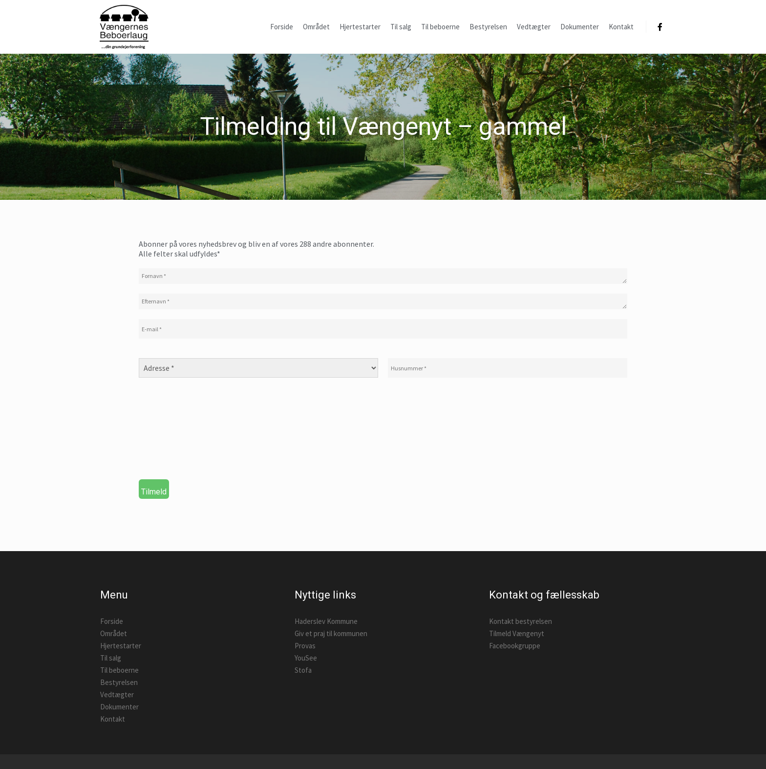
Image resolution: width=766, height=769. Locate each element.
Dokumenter (119, 706)
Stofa (303, 670)
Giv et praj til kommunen (331, 633)
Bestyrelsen (119, 682)
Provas (305, 645)
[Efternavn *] (383, 301)
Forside (111, 621)
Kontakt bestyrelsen (520, 621)
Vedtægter (117, 694)
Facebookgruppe (514, 645)
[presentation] (179, 432)
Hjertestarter (120, 645)
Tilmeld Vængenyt (516, 633)
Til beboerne (119, 670)
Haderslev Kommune (326, 621)
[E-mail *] (383, 329)
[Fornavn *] (383, 276)
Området (113, 633)
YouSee (306, 657)
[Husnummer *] (507, 368)
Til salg (110, 657)
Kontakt (112, 719)
